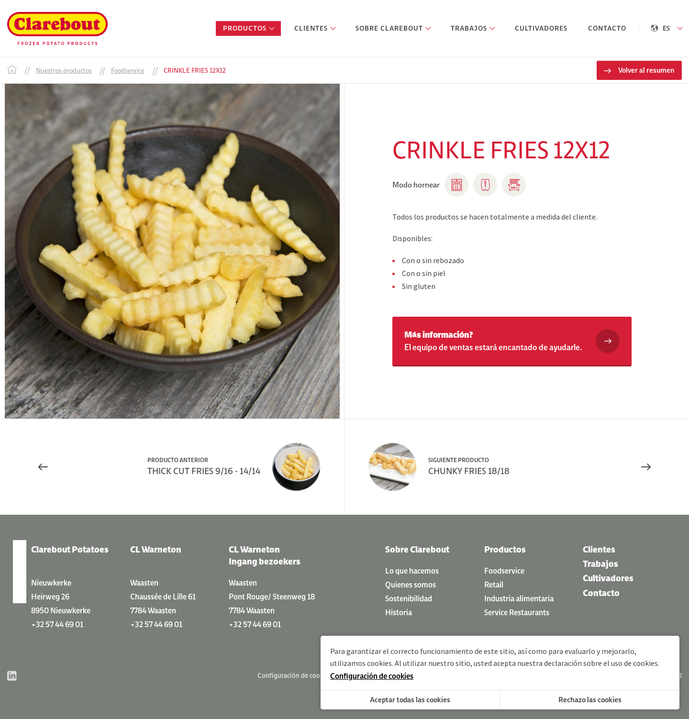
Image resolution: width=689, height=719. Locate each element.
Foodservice (504, 570)
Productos (505, 549)
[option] (172, 251)
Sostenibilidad (408, 598)
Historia (398, 612)
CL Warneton (155, 549)
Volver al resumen (646, 70)
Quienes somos (410, 584)
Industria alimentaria (519, 598)
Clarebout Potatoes (70, 549)
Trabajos (600, 564)
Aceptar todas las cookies (410, 700)
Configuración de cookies (294, 675)
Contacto (601, 593)
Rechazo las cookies (590, 700)
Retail (493, 584)
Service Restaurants (516, 612)
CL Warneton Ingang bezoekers (264, 555)
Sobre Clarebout (417, 549)
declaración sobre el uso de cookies (601, 663)
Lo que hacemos (412, 570)
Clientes (599, 549)
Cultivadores (608, 578)
